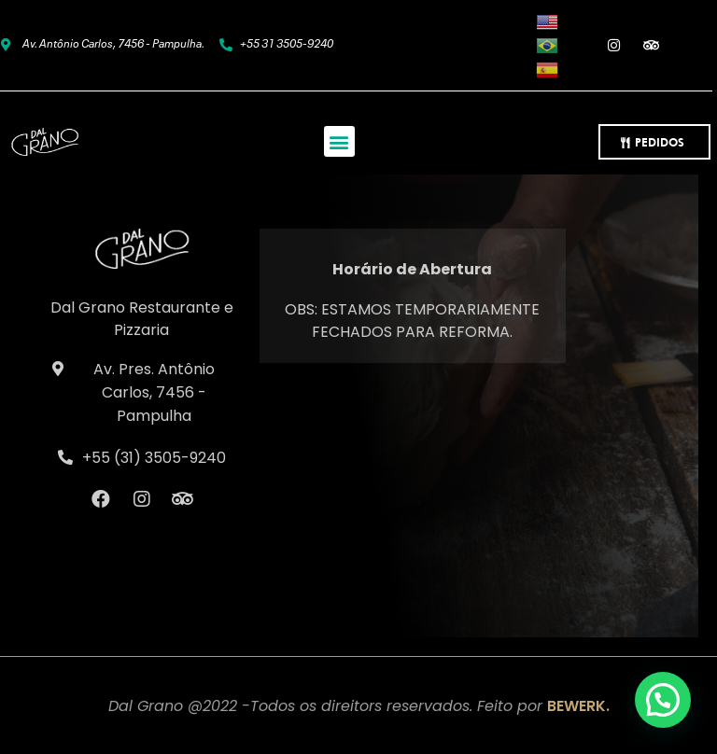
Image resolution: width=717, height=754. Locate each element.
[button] (339, 141)
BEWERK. (578, 706)
